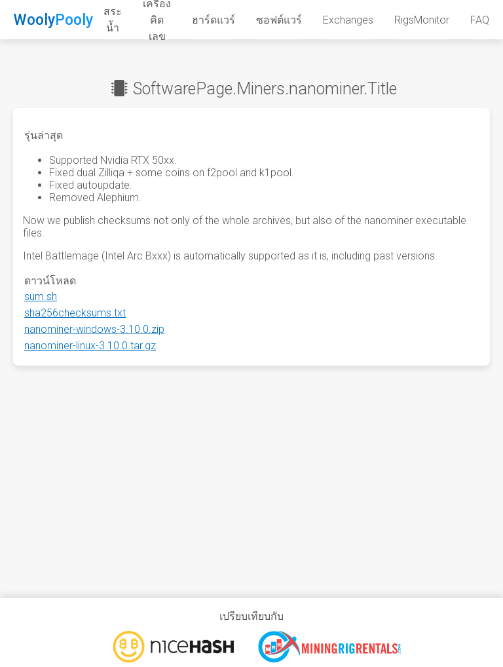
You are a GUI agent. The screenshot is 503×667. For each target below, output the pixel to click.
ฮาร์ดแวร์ (213, 20)
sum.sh (40, 296)
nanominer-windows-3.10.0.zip (94, 329)
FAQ (479, 20)
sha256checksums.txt (75, 313)
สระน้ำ (112, 19)
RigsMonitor (421, 20)
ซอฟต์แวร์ (279, 20)
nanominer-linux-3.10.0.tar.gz (90, 345)
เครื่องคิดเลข (157, 20)
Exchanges (348, 20)
